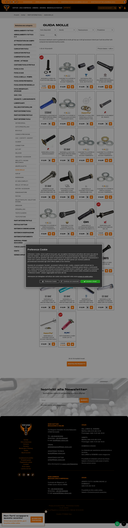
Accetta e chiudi (90, 281)
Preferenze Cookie (49, 281)
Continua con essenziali (70, 281)
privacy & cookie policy (85, 276)
